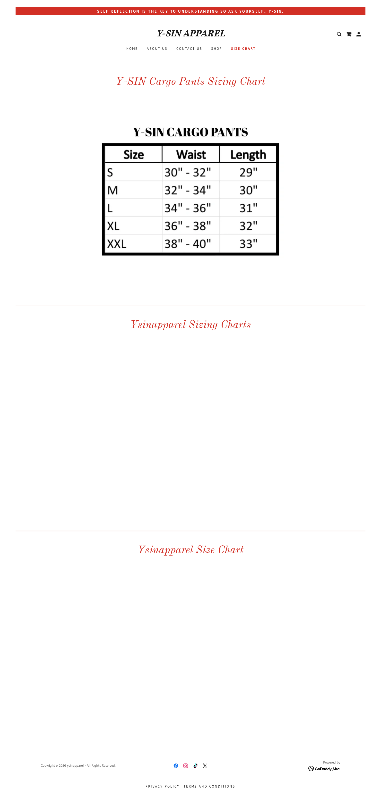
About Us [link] (157, 48)
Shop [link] (216, 48)
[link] (190, 35)
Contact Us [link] (189, 48)
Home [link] (132, 48)
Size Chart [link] (243, 48)
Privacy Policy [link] (163, 786)
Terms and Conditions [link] (210, 786)
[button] (359, 34)
